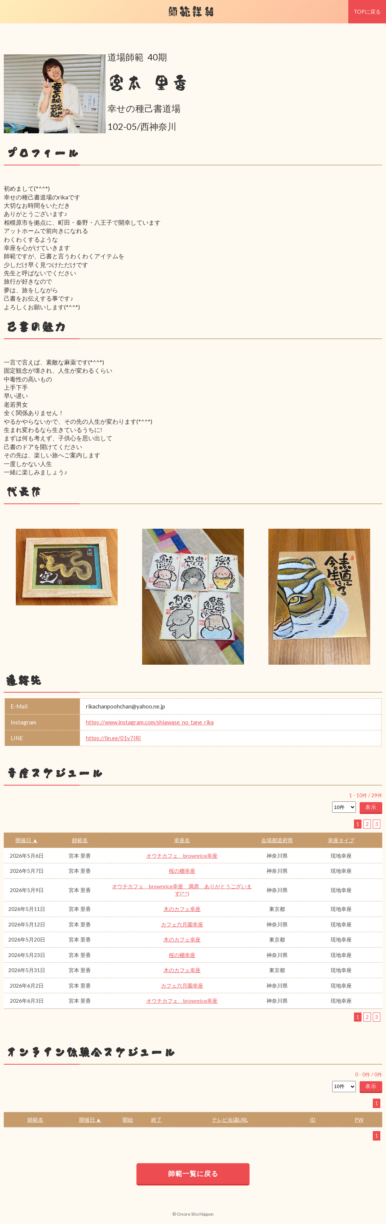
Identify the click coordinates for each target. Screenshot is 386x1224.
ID (313, 1119)
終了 (156, 1119)
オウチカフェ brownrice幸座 (182, 855)
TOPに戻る (367, 11)
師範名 (80, 840)
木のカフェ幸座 (182, 909)
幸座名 (182, 840)
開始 (128, 1119)
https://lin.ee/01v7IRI (113, 738)
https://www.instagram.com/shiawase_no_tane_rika (150, 722)
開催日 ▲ (26, 840)
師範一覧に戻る (193, 1173)
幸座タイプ (341, 840)
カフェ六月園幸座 (182, 924)
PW (359, 1119)
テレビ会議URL (230, 1119)
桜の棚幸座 (182, 870)
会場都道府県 (277, 840)
